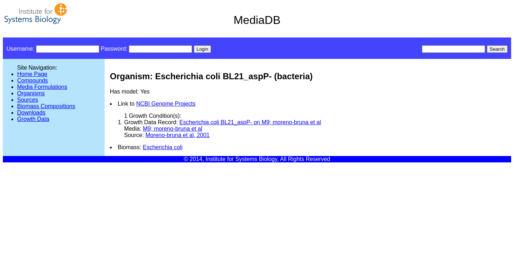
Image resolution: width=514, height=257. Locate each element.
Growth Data (33, 119)
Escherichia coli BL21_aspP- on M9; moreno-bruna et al (250, 122)
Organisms (31, 93)
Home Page (32, 74)
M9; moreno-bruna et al (172, 129)
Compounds (32, 80)
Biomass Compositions (46, 106)
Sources (27, 100)
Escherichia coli (162, 147)
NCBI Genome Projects (165, 104)
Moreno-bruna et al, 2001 (177, 135)
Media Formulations (42, 87)
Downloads (31, 113)
